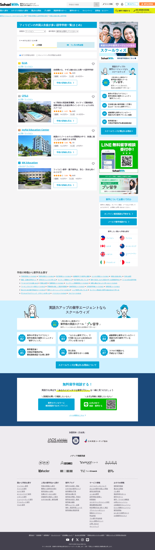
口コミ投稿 (107, 4)
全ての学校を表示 (28, 55)
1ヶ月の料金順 (77, 45)
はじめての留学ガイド (121, 513)
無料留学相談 (118, 486)
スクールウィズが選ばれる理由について (77, 365)
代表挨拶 (38, 535)
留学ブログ (69, 482)
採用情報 (46, 535)
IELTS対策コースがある (63, 276)
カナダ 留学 (21, 491)
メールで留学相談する (118, 221)
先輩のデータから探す (48, 494)
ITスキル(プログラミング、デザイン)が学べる (35, 293)
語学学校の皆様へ (96, 497)
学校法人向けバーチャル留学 (95, 535)
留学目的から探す (47, 491)
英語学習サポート (60, 10)
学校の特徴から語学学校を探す (38, 16)
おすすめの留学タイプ (73, 489)
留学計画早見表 (95, 491)
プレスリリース (55, 535)
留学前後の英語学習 (72, 510)
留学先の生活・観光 (72, 499)
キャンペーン (87, 10)
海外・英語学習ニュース (73, 507)
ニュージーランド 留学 (25, 499)
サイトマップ (94, 526)
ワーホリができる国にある (29, 283)
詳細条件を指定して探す (49, 497)
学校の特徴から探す (48, 486)
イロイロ (21, 166)
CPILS (25, 95)
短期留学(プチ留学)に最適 (81, 276)
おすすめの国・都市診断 (49, 499)
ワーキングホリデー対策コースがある (33, 286)
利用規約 (93, 499)
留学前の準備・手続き (73, 497)
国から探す (4, 10)
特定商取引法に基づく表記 (99, 507)
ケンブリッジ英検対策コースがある (77, 283)
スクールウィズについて (98, 486)
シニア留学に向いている (79, 290)
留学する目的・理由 (72, 486)
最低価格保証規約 (96, 505)
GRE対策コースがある (113, 286)
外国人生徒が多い (116, 276)
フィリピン (29, 66)
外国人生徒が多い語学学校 (57, 16)
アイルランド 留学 (23, 502)
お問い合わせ (94, 524)
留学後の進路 (70, 502)
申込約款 (93, 516)
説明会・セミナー (101, 10)
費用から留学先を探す (48, 489)
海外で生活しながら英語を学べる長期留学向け (105, 280)
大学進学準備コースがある (95, 286)
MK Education (30, 162)
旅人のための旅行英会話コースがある (33, 290)
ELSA (24, 62)
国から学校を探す (24, 482)
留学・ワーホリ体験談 (121, 499)
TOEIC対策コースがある (28, 276)
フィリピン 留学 (22, 486)
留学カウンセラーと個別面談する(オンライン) (56, 404)
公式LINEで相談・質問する (100, 404)
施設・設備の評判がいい (29, 280)
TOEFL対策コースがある (46, 276)
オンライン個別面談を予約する (118, 214)
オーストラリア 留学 (24, 494)
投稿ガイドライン (96, 513)
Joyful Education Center (35, 129)
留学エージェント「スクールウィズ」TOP (13, 16)
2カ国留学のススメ (120, 516)
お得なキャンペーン (121, 502)
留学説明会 (117, 510)
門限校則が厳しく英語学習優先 (57, 286)
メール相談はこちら (77, 415)
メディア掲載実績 (77, 455)
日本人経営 (127, 276)
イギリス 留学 (22, 497)
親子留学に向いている (81, 280)
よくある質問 (94, 494)
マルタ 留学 (21, 505)
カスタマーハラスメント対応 (99, 502)
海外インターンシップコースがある (58, 290)
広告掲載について (67, 535)
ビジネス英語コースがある (100, 276)
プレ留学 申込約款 (96, 518)
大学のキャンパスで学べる (47, 280)
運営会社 (31, 535)
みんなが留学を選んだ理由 (99, 489)
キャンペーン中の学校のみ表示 (49, 55)
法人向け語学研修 (80, 535)
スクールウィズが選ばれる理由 (119, 131)
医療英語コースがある (56, 283)
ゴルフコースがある (74, 293)
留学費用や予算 (70, 491)
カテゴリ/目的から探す (19, 10)
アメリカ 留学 (22, 489)
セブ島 (20, 66)
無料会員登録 (147, 4)
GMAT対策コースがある (76, 286)
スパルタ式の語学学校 (129, 280)
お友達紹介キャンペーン (122, 505)
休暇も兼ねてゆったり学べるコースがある (104, 283)
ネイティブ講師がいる (65, 280)
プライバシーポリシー (97, 510)
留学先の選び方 (70, 494)
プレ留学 (47, 10)
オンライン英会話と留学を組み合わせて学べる (104, 290)
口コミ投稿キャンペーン (122, 507)
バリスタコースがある (59, 293)
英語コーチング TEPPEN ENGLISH (116, 535)
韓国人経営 (43, 283)
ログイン (132, 4)
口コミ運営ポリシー (96, 521)
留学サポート (74, 10)
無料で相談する (122, 11)
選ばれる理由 (36, 10)
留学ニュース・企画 (72, 505)
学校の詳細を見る (65, 82)
